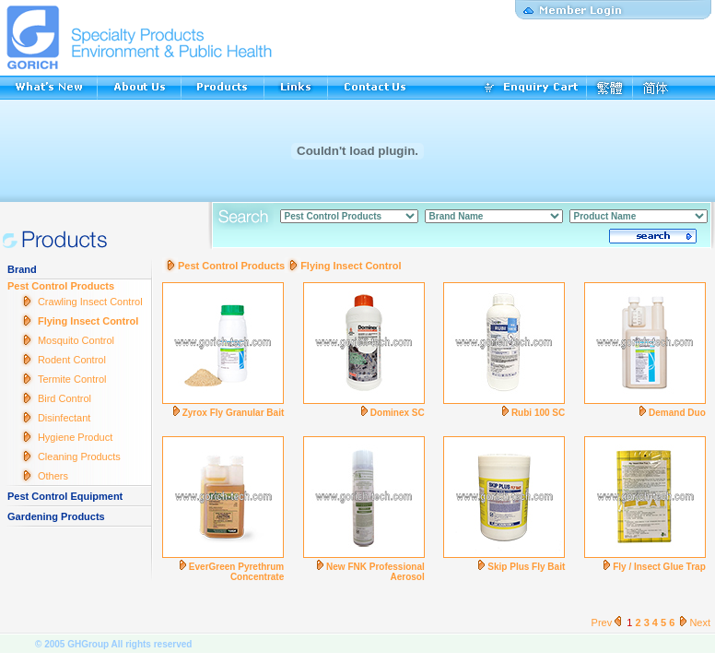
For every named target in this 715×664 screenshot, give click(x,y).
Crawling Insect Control (90, 301)
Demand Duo (677, 413)
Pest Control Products (60, 285)
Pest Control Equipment (65, 496)
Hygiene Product (75, 437)
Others (53, 475)
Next (693, 622)
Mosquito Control (76, 340)
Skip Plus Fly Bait (526, 567)
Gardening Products (56, 516)
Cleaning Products (79, 456)
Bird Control (64, 398)
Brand (22, 269)
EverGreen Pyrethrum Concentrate (236, 572)
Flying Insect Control (88, 320)
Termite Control (72, 379)
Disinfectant (64, 417)
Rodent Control (72, 359)
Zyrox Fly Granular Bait (233, 413)
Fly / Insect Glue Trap (659, 567)
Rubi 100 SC (538, 413)
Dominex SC (397, 413)
